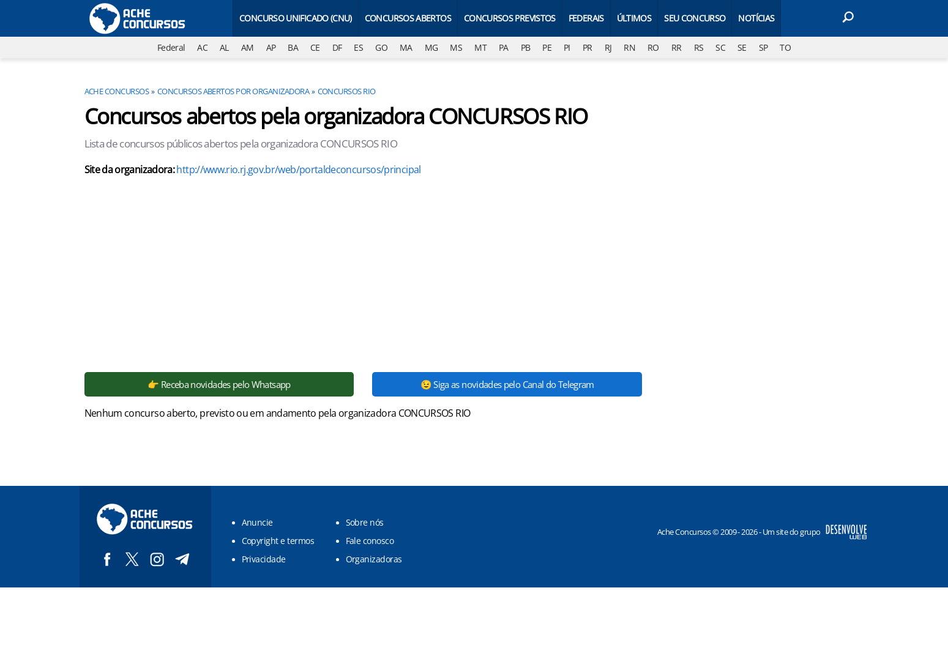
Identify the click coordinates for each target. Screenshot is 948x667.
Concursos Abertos (408, 18)
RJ (608, 47)
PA (504, 47)
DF (337, 47)
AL (224, 47)
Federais (586, 18)
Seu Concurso (694, 18)
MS (456, 47)
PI (567, 47)
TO (785, 47)
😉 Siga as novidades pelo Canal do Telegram (507, 384)
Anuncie (257, 522)
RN (629, 47)
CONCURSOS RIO (347, 91)
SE (742, 47)
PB (526, 47)
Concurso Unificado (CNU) (295, 18)
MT (480, 47)
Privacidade (264, 559)
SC (720, 47)
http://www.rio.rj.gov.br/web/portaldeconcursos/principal (298, 169)
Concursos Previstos (510, 18)
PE (546, 47)
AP (271, 47)
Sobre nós (365, 522)
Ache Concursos (116, 91)
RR (676, 47)
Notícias (756, 18)
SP (763, 47)
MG (431, 47)
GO (381, 47)
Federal (171, 47)
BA (293, 47)
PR (587, 47)
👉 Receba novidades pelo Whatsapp (219, 384)
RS (699, 47)
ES (358, 47)
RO (653, 47)
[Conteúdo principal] (474, 293)
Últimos (634, 18)
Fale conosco (370, 540)
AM (247, 47)
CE (315, 47)
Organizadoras (374, 559)
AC (202, 47)
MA (406, 47)
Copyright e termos (278, 540)
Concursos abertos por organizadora (233, 91)
